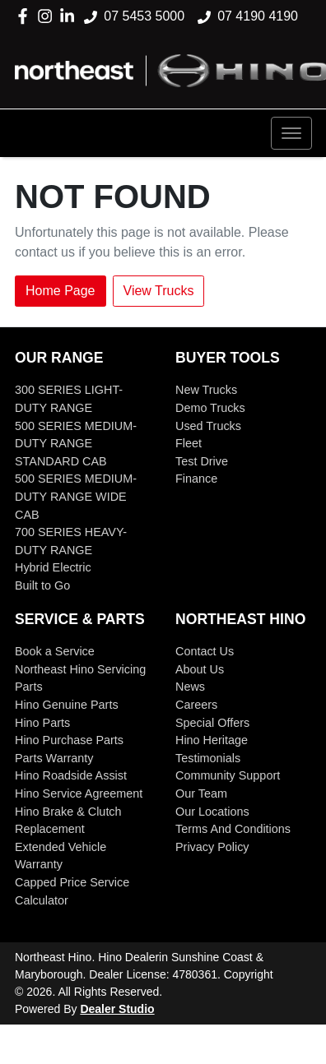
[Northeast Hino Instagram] (48, 16)
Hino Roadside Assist (71, 775)
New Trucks (206, 389)
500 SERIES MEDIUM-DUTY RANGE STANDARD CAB (76, 443)
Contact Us (204, 651)
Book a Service (55, 651)
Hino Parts (42, 722)
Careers (196, 704)
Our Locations (212, 811)
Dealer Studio (117, 1008)
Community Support (227, 775)
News (190, 686)
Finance (196, 478)
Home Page (60, 291)
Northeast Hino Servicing (80, 669)
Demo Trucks (210, 407)
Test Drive (201, 461)
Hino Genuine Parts (67, 704)
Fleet (188, 443)
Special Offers (212, 722)
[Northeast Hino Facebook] (26, 16)
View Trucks (158, 291)
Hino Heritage (211, 740)
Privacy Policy (212, 847)
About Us (199, 669)
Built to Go (42, 585)
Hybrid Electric (53, 567)
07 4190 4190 (257, 16)
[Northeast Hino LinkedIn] (70, 16)
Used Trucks (208, 426)
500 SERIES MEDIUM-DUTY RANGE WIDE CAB (76, 496)
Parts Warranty (54, 758)
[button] (291, 133)
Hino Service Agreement (78, 793)
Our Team (201, 793)
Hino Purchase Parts (69, 740)
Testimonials (207, 758)
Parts (29, 686)
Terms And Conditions (233, 828)
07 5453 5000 (144, 16)
